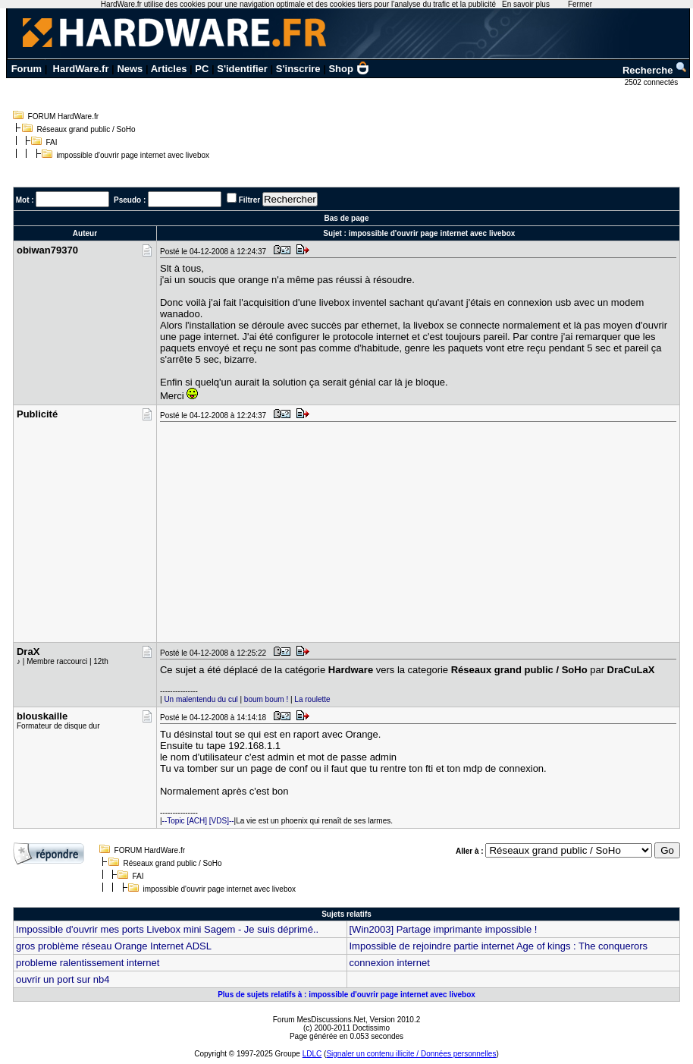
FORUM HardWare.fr (63, 116)
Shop (348, 68)
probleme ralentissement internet (87, 962)
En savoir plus (526, 4)
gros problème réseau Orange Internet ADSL (114, 946)
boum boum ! (266, 699)
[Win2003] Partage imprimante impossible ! (444, 929)
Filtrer (249, 200)
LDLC (312, 1054)
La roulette (312, 699)
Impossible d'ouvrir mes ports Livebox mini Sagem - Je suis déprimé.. (167, 929)
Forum (26, 68)
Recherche (655, 70)
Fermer (580, 4)
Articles (169, 68)
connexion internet (390, 962)
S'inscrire (298, 68)
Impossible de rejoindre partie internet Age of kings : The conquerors (499, 946)
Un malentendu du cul (200, 699)
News (130, 68)
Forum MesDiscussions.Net (319, 1019)
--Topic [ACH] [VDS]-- (198, 821)
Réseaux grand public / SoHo (86, 129)
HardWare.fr (81, 68)
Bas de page (347, 218)
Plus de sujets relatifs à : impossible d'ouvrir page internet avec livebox (346, 994)
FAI (52, 142)
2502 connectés (652, 82)
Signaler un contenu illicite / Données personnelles (411, 1054)
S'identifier (242, 68)
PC (202, 68)
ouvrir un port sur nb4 (63, 979)
